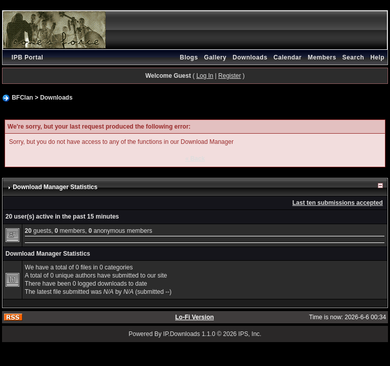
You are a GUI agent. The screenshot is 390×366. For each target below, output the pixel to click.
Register (229, 75)
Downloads (250, 57)
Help (377, 57)
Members (322, 57)
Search (353, 57)
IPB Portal (27, 57)
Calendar (288, 57)
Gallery (215, 57)
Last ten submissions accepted (337, 202)
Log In (205, 75)
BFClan (22, 97)
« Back (195, 158)
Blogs (189, 57)
